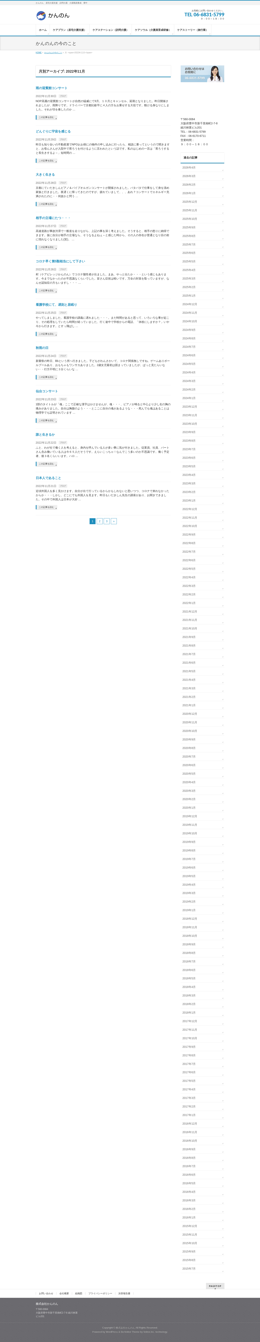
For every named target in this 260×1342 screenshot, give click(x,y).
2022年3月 (189, 585)
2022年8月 (189, 543)
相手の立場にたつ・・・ (53, 218)
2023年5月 (189, 466)
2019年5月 (189, 876)
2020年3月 (189, 790)
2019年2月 (189, 901)
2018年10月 (190, 935)
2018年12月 (190, 918)
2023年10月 (190, 423)
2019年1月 (189, 910)
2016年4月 (189, 1191)
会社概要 (64, 1293)
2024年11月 (190, 312)
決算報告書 (124, 1293)
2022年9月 (189, 534)
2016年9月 (189, 1149)
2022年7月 (189, 551)
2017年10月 (190, 1038)
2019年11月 (190, 824)
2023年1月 (189, 500)
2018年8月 (189, 952)
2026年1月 (189, 193)
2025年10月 (190, 218)
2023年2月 (189, 492)
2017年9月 (189, 1046)
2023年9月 (189, 432)
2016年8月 (189, 1157)
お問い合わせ (46, 1293)
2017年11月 (190, 1029)
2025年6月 (189, 252)
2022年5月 (189, 568)
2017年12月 (190, 1021)
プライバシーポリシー (100, 1293)
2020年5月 (189, 773)
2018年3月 (189, 995)
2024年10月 (190, 321)
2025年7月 (189, 244)
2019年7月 (189, 859)
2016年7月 (189, 1166)
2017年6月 (189, 1072)
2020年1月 (189, 807)
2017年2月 (189, 1106)
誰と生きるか (45, 434)
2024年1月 (189, 398)
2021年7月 (189, 654)
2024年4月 (189, 372)
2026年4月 (189, 167)
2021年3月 (189, 688)
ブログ (63, 96)
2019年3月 (189, 893)
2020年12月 (190, 713)
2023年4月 (189, 474)
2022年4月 (189, 577)
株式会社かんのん (125, 1327)
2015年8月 (189, 1260)
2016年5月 (189, 1183)
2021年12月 (190, 611)
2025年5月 (189, 261)
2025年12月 (190, 201)
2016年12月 (190, 1123)
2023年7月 (189, 449)
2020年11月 (190, 722)
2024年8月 (189, 338)
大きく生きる (45, 174)
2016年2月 (189, 1209)
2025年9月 (189, 227)
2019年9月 (189, 841)
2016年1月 (189, 1217)
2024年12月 (190, 304)
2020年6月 (189, 765)
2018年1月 (189, 1012)
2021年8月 (189, 645)
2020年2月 (189, 799)
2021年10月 (190, 628)
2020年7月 (189, 756)
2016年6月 (189, 1174)
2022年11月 (190, 517)
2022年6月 (189, 560)
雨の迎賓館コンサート (52, 88)
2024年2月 (189, 389)
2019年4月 (189, 884)
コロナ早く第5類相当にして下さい (60, 261)
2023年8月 (189, 440)
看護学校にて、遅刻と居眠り (56, 304)
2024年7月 (189, 346)
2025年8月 (189, 236)
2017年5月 (189, 1080)
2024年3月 (189, 381)
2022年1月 (189, 603)
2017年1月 (189, 1115)
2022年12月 (190, 509)
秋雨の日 (42, 348)
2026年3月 (189, 176)
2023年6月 (189, 457)
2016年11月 (190, 1132)
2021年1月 (189, 705)
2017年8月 (189, 1055)
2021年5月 (189, 671)
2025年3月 (189, 278)
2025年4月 (189, 270)
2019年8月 (189, 850)
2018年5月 (189, 978)
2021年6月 (189, 662)
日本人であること (48, 478)
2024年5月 (189, 363)
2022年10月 (190, 526)
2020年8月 (189, 748)
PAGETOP (215, 1286)
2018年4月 (189, 986)
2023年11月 (190, 415)
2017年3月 (189, 1098)
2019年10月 (190, 833)
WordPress (112, 1331)
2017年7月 (189, 1063)
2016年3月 (189, 1200)
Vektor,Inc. (149, 1331)
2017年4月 (189, 1089)
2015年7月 (189, 1268)
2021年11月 (190, 619)
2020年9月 (189, 739)
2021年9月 (189, 637)
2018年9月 (189, 944)
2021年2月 (189, 696)
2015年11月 (190, 1234)
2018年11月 (190, 927)
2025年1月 (189, 295)
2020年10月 (190, 730)
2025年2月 (189, 287)
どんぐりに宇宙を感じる (53, 131)
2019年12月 (190, 816)
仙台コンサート (47, 391)
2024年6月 (189, 355)
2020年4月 (189, 782)
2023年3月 (189, 483)
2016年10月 (190, 1140)
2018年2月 (189, 1004)
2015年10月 (190, 1243)
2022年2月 (189, 594)
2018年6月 (189, 970)
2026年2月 (189, 184)
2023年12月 (190, 406)
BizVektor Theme (130, 1331)
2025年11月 (190, 210)
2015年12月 (190, 1226)
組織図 (78, 1293)
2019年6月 (189, 867)
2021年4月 (189, 679)
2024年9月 (189, 329)
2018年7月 (189, 961)
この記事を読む (46, 117)
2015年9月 (189, 1251)
